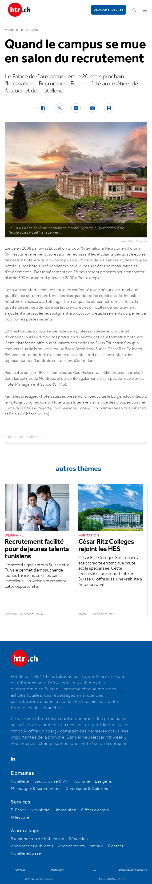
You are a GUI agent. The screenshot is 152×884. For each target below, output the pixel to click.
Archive (97, 846)
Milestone (20, 817)
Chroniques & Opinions (86, 788)
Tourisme (81, 781)
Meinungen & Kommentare (36, 788)
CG (95, 870)
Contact (115, 846)
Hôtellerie (20, 781)
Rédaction (78, 839)
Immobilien (66, 810)
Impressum (57, 870)
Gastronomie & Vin (51, 781)
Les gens (103, 781)
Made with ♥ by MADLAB (113, 879)
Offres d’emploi (95, 810)
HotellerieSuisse (26, 853)
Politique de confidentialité (132, 870)
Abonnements (71, 846)
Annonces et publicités (32, 846)
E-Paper (18, 810)
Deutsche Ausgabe (108, 10)
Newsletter (41, 810)
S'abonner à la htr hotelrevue (37, 839)
